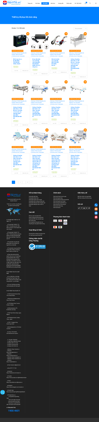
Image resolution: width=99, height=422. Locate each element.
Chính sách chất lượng (58, 205)
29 (27, 182)
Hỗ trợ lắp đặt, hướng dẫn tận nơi (36, 222)
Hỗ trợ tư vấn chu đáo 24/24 (35, 215)
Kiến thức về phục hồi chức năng (84, 198)
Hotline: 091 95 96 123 (13, 346)
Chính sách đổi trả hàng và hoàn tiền (61, 199)
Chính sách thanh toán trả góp (59, 196)
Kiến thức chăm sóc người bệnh (84, 196)
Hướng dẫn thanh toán (34, 198)
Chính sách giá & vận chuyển (59, 201)
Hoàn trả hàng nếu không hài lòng (36, 217)
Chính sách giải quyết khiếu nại (59, 202)
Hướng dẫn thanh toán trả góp (35, 199)
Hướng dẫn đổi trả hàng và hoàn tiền (36, 201)
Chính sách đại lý (56, 207)
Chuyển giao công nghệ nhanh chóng (37, 223)
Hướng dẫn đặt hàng (33, 196)
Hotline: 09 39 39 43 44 (12, 344)
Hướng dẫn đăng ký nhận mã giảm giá (37, 202)
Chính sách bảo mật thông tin (59, 204)
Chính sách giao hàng (57, 198)
